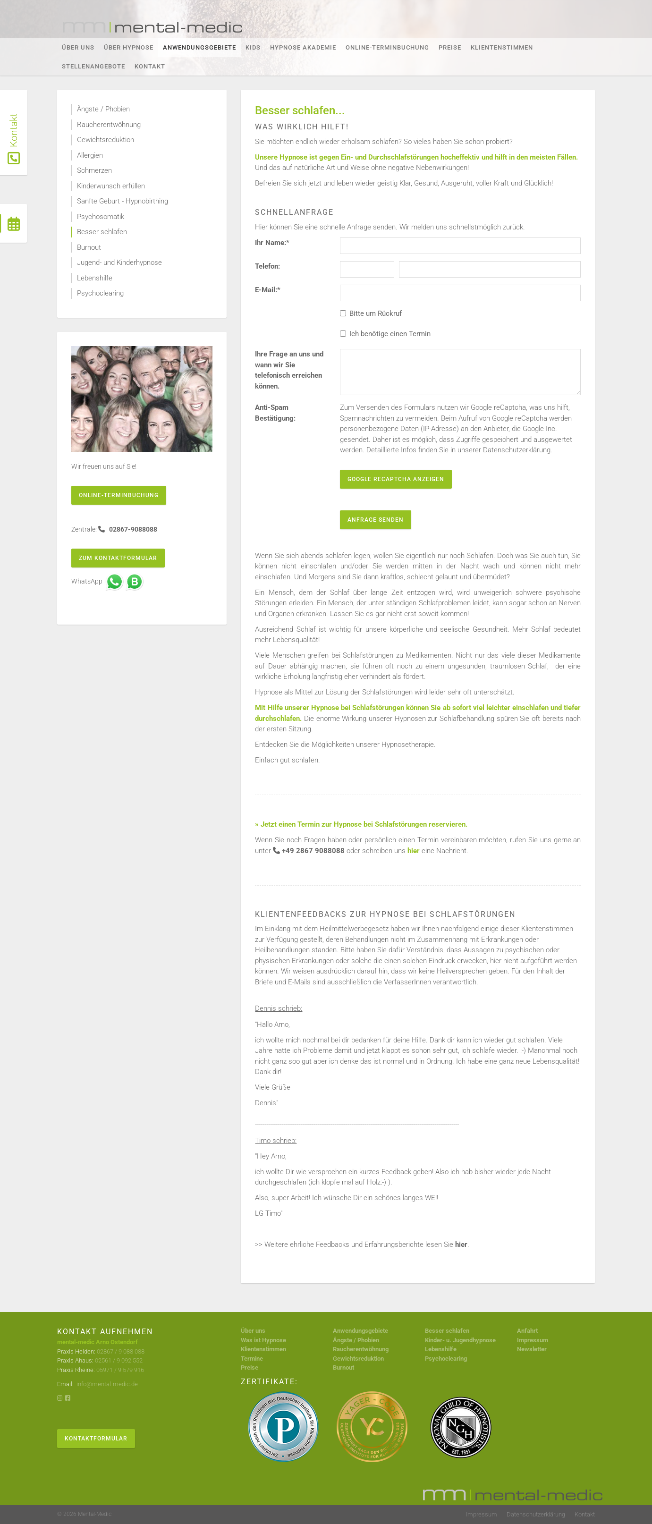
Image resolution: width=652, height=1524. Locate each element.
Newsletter (532, 1349)
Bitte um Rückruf (371, 313)
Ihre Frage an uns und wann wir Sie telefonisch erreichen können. (289, 370)
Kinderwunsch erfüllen (111, 186)
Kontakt (150, 66)
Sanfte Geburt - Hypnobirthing (122, 201)
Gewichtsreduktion (105, 139)
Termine (252, 1358)
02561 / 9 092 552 (119, 1360)
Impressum (532, 1340)
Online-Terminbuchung (387, 47)
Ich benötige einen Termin (385, 334)
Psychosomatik (100, 216)
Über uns (253, 1330)
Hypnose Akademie (303, 47)
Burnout (89, 247)
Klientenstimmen (502, 47)
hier (461, 1244)
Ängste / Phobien (103, 109)
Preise (450, 47)
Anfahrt (527, 1330)
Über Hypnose (128, 47)
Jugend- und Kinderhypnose (119, 262)
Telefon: (267, 266)
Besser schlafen (102, 232)
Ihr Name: (272, 242)
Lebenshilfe (94, 278)
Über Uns (78, 47)
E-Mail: (267, 290)
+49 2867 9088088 (313, 851)
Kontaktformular (96, 1438)
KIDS (253, 47)
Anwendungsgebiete (199, 47)
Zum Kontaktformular (118, 558)
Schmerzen (94, 170)
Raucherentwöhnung (109, 124)
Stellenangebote (93, 66)
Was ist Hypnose (263, 1340)
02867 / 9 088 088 (120, 1351)
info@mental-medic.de (106, 1384)
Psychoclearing (100, 293)
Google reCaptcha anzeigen (395, 479)
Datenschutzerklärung (536, 1514)
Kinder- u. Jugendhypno (457, 1340)
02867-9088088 (132, 529)
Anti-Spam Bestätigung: (275, 413)
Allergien (90, 155)
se (492, 1340)
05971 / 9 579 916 (120, 1369)
